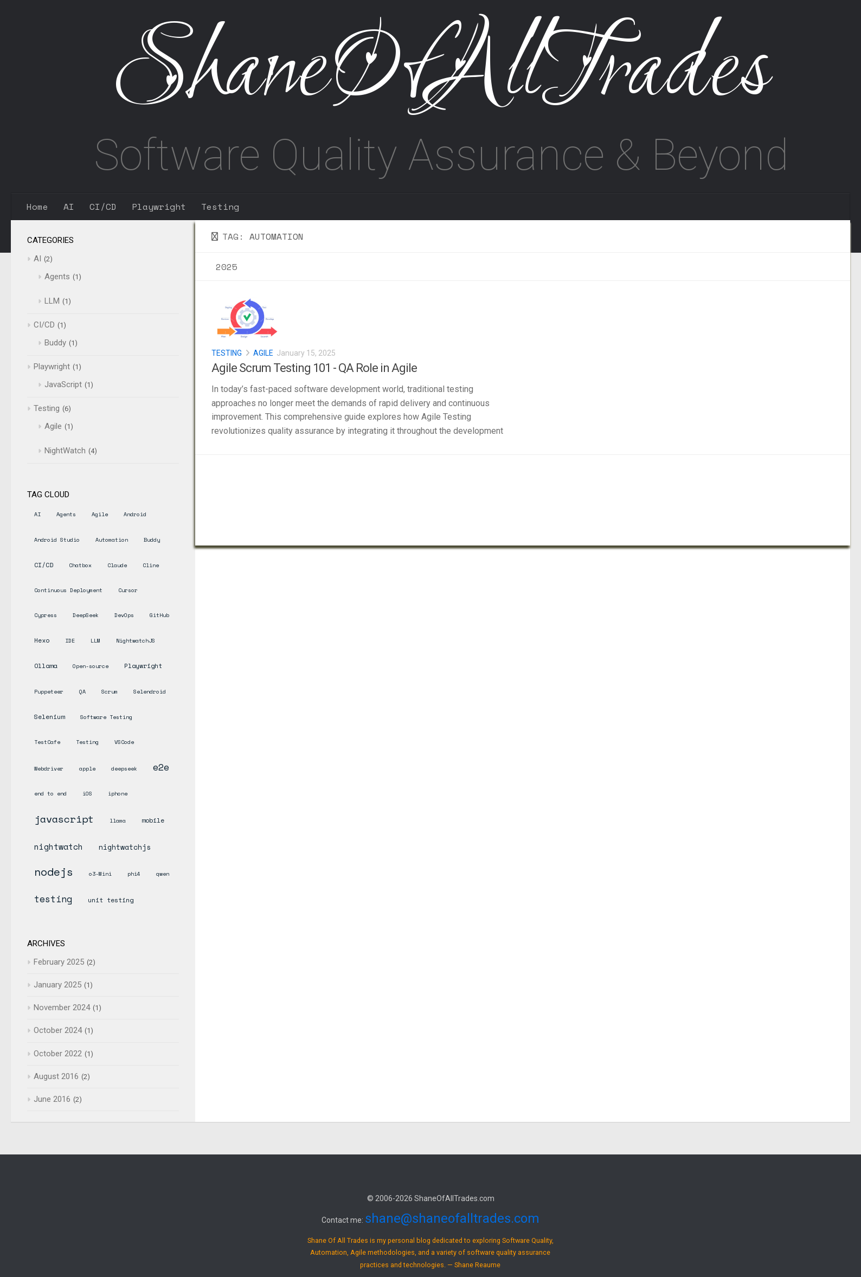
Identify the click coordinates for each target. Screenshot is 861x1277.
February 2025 (59, 962)
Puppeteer (48, 692)
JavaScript (63, 384)
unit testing (110, 899)
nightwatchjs (125, 847)
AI (68, 206)
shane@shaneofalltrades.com (452, 1218)
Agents (57, 276)
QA (82, 692)
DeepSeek (86, 615)
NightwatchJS (135, 641)
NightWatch (65, 450)
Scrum (109, 692)
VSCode (124, 742)
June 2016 (52, 1099)
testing (53, 899)
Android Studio (57, 540)
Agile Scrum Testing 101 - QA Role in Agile (314, 368)
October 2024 (58, 1030)
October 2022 (58, 1053)
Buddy (55, 343)
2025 (226, 266)
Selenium (49, 716)
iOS (87, 794)
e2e (161, 767)
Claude (117, 565)
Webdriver (48, 769)
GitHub (159, 615)
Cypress (45, 615)
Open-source (90, 666)
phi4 (133, 874)
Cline (151, 565)
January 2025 (57, 985)
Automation (111, 540)
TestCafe (47, 742)
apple (87, 769)
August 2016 (56, 1076)
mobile (153, 820)
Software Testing (106, 717)
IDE (70, 641)
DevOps (124, 615)
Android (135, 514)
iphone (117, 794)
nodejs (53, 872)
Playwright (159, 206)
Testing (220, 206)
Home (37, 206)
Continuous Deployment (68, 590)
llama (118, 821)
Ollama (45, 665)
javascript (64, 818)
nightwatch (58, 846)
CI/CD (103, 206)
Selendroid (149, 692)
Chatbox (80, 565)
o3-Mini (100, 874)
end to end (50, 794)
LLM (52, 301)
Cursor (128, 590)
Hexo (41, 640)
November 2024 (62, 1007)
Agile (263, 353)
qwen (162, 874)
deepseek (124, 769)
